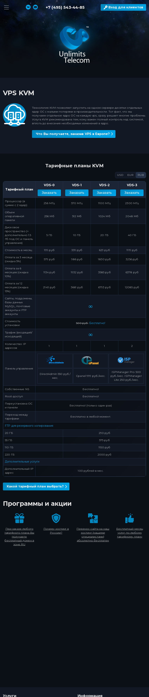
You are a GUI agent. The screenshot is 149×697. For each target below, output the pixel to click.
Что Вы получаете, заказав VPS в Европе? (73, 134)
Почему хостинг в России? (56, 530)
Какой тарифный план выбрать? (35, 486)
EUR (130, 175)
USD (120, 175)
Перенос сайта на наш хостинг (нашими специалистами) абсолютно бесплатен (92, 534)
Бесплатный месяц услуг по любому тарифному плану (129, 532)
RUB (141, 175)
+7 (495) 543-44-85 (65, 7)
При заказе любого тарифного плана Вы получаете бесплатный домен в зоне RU (19, 536)
